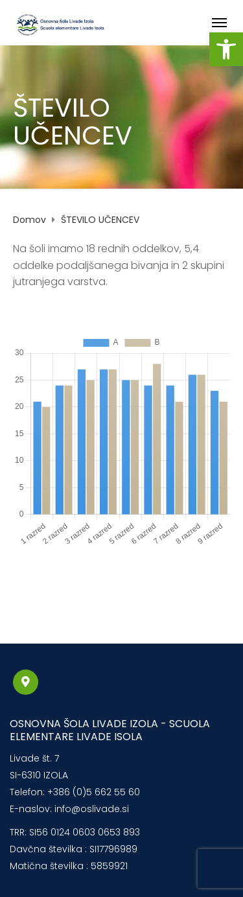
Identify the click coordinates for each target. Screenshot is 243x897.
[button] (226, 49)
